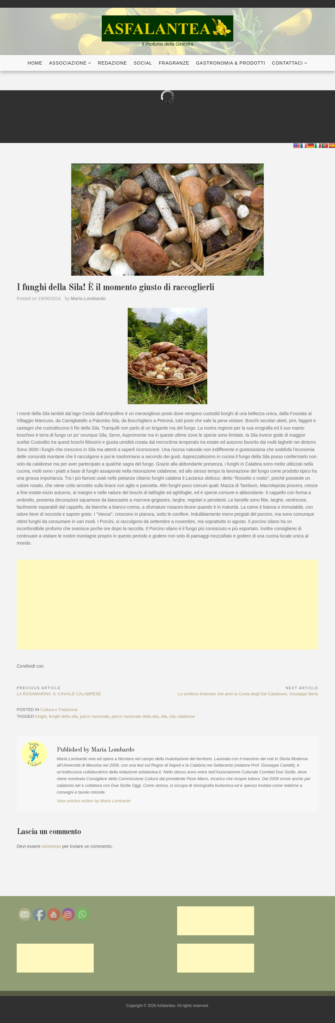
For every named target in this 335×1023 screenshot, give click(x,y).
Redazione (112, 63)
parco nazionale (94, 716)
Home (35, 63)
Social (143, 63)
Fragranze (174, 63)
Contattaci (287, 63)
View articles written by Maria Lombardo (94, 800)
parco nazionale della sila (135, 716)
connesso (51, 846)
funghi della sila (63, 716)
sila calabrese (182, 716)
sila (164, 716)
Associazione (68, 63)
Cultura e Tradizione (59, 709)
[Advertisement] (167, 605)
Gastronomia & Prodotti (230, 63)
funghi (41, 716)
